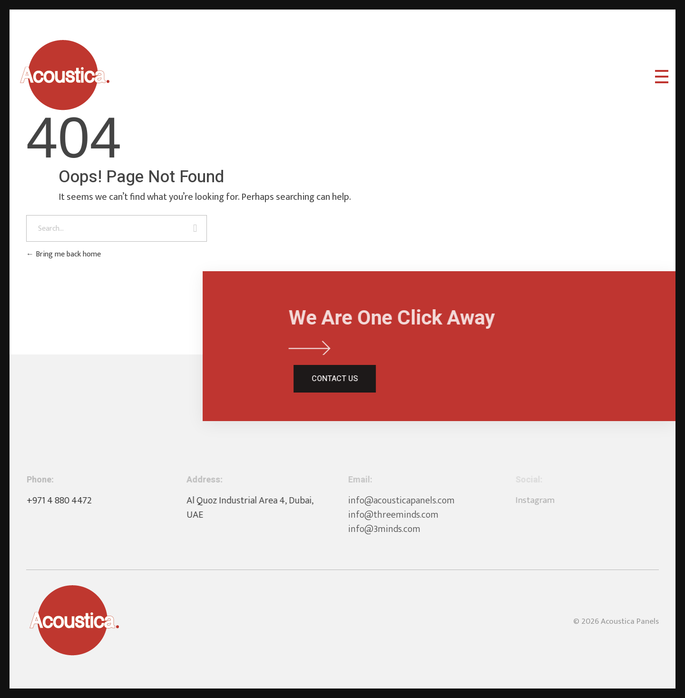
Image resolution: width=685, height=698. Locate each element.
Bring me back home (63, 254)
